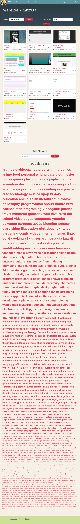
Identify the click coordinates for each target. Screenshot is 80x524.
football (38, 265)
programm (39, 496)
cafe (11, 438)
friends (7, 296)
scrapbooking (65, 480)
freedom (23, 459)
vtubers (30, 438)
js (28, 455)
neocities (26, 482)
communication (15, 488)
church (6, 486)
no (9, 402)
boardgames (33, 422)
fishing (33, 461)
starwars (47, 438)
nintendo (36, 339)
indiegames (7, 414)
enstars (74, 459)
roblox (66, 199)
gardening (10, 233)
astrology (35, 374)
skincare (26, 457)
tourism (4, 463)
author (49, 461)
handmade (22, 486)
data (4, 402)
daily (29, 498)
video (15, 228)
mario (20, 438)
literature (46, 199)
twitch (50, 409)
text (70, 461)
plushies (48, 417)
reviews (57, 313)
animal (48, 484)
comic (24, 233)
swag (67, 417)
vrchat (54, 490)
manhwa (22, 443)
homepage (60, 459)
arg (44, 238)
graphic (5, 420)
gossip (42, 504)
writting (11, 469)
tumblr (35, 443)
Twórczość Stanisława (10, 91)
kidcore (74, 461)
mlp (18, 339)
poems (15, 374)
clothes (44, 296)
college (39, 441)
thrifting (15, 467)
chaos (27, 486)
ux (18, 475)
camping (31, 482)
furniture (63, 469)
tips (44, 502)
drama (56, 455)
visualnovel (23, 469)
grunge (59, 431)
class (71, 480)
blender (21, 406)
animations (15, 383)
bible (55, 463)
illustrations (54, 480)
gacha (33, 473)
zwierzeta (43, 49)
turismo (65, 461)
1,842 (49, 70)
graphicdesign (40, 287)
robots (57, 387)
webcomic (27, 243)
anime (7, 174)
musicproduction (21, 484)
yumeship (23, 490)
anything (52, 353)
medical (11, 457)
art (9, 49)
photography (49, 179)
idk (58, 228)
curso (10, 465)
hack (33, 500)
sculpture (5, 467)
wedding (21, 467)
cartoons (25, 223)
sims (33, 492)
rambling (48, 494)
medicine (34, 390)
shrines (20, 482)
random (67, 228)
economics (38, 455)
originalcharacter (67, 488)
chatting (4, 459)
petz (24, 465)
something (31, 496)
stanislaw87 (7, 93)
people (61, 455)
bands (44, 465)
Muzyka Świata (32, 114)
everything (68, 304)
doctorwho (18, 506)
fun (56, 199)
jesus (71, 438)
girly (18, 455)
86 (49, 116)
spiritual (32, 502)
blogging (50, 223)
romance (6, 374)
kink (19, 500)
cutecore (8, 261)
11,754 (23, 47)
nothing (19, 346)
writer (14, 477)
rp (37, 402)
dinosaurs (57, 433)
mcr (21, 445)
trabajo (36, 504)
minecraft (19, 214)
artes (66, 463)
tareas (25, 498)
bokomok (6, 45)
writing (41, 174)
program (8, 278)
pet (75, 504)
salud (10, 453)
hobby (62, 399)
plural (74, 465)
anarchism (7, 431)
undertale (51, 336)
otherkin (29, 459)
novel (25, 438)
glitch (66, 475)
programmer (6, 448)
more (14, 498)
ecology (73, 455)
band (45, 357)
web (46, 214)
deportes (6, 393)
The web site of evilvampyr (61, 91)
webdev (5, 436)
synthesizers (72, 484)
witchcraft (24, 353)
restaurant (45, 459)
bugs (5, 353)
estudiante (17, 461)
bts (35, 441)
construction (60, 441)
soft (16, 475)
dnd (5, 283)
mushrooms (26, 504)
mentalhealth (8, 377)
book (71, 339)
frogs (44, 469)
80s (24, 436)
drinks (48, 504)
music (6, 49)
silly (22, 257)
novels (61, 406)
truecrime (50, 455)
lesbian (44, 428)
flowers (42, 332)
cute (5, 194)
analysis (26, 463)
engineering (10, 313)
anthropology (5, 475)
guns (19, 480)
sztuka (31, 72)
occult (38, 357)
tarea (52, 498)
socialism (24, 455)
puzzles (24, 393)
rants (69, 473)
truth (62, 475)
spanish (23, 422)
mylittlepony (29, 490)
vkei (55, 406)
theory (26, 480)
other (47, 360)
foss (29, 473)
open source (13, 519)
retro (62, 214)
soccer (55, 321)
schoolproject (11, 478)
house (67, 486)
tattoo (61, 478)
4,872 (24, 70)
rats (55, 469)
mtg (25, 494)
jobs (35, 496)
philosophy (11, 204)
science (8, 209)
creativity (53, 283)
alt (47, 436)
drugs (67, 469)
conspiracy (44, 463)
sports (49, 204)
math (29, 257)
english (66, 380)
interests (27, 368)
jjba (58, 478)
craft (22, 425)
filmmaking (67, 425)
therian (64, 450)
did (30, 467)
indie (26, 291)
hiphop (11, 411)
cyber (26, 445)
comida (40, 283)
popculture (7, 399)
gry (30, 49)
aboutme (44, 291)
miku (39, 453)
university (4, 473)
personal (28, 174)
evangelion (11, 490)
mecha (50, 506)
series (13, 283)
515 (74, 47)
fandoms (24, 343)
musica (34, 194)
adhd (11, 496)
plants (25, 300)
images (67, 441)
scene (52, 300)
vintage (46, 321)
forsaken (47, 480)
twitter (31, 486)
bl (70, 431)
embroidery (5, 494)
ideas (22, 461)
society (12, 475)
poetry (69, 189)
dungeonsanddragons (6, 504)
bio (51, 387)
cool (34, 291)
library (14, 471)
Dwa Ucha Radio (58, 45)
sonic (62, 296)
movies (69, 174)
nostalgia (55, 238)
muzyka (16, 49)
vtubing (7, 496)
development (11, 300)
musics (75, 496)
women (73, 467)
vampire (44, 484)
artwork (20, 463)
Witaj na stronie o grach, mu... (37, 45)
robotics (52, 420)
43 (24, 139)
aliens (5, 380)
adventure (27, 399)
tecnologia (8, 357)
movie (5, 336)
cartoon (46, 383)
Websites (11, 2)
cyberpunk (28, 317)
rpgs (41, 417)
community (60, 309)
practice (71, 475)
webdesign (66, 318)
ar (30, 504)
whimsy (41, 443)
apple (71, 486)
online (17, 399)
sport (36, 278)
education (10, 199)
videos (35, 233)
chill (27, 465)
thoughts (22, 332)
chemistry (14, 441)
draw (17, 450)
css (47, 270)
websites (52, 346)
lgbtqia (45, 455)
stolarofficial (56, 116)
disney (39, 484)
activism (29, 420)
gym (51, 380)
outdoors (36, 428)
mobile (55, 471)
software (57, 270)
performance (34, 484)
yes (35, 453)
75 (74, 116)
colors (10, 467)
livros (75, 463)
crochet (71, 265)
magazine (23, 475)
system (48, 368)
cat (19, 265)
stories (60, 257)
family (68, 383)
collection (39, 445)
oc (4, 238)
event (4, 445)
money (29, 346)
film (35, 199)
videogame (51, 209)
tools (59, 436)
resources (30, 402)
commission (73, 492)
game (46, 184)
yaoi (4, 367)
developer (68, 377)
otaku (49, 478)
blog (59, 174)
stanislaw (7, 95)
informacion (55, 477)
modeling (38, 459)
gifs (75, 406)
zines (37, 309)
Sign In (77, 2)
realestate (5, 438)
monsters (65, 453)
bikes (40, 482)
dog (17, 390)
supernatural (24, 450)
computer (65, 321)
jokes (36, 500)
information (16, 336)
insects (58, 450)
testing (14, 343)
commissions (34, 274)
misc (66, 431)
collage (12, 433)
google (26, 488)
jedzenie (38, 49)
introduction (24, 409)
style (30, 411)
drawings (36, 383)
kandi (54, 457)
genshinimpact (18, 473)
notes (59, 480)
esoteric (4, 477)
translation (55, 443)
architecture (9, 332)
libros (45, 411)
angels (21, 457)
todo (68, 500)
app (30, 380)
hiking (45, 387)
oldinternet (25, 500)
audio (71, 409)
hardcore (32, 465)
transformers (39, 438)
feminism (52, 428)
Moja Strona (7, 137)
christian (16, 469)
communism (23, 414)
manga (15, 189)
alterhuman (28, 471)
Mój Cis (6, 68)
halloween (61, 463)
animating (13, 494)
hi (33, 459)
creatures (23, 496)
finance (53, 357)
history (55, 194)
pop (23, 448)
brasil (65, 433)
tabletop (23, 453)
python (53, 377)
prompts (65, 494)
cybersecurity (23, 350)
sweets (38, 494)
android (50, 425)
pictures (49, 422)
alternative (8, 346)
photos (6, 325)
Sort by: (5, 19)
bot (23, 480)
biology (32, 332)
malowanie (40, 72)
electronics (10, 309)
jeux (29, 502)
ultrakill (60, 488)
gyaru (55, 393)
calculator (50, 492)
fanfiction (8, 252)
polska (20, 49)
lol (39, 406)
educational (16, 428)
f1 (63, 448)
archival (66, 504)
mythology (61, 402)
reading (50, 189)
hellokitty (6, 422)
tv (3, 243)
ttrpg (29, 309)
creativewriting (66, 490)
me (20, 283)
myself (9, 409)
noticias (28, 484)
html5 (5, 350)
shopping (40, 336)
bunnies (15, 422)
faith (45, 504)
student (38, 431)
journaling (9, 265)
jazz (15, 438)
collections (68, 502)
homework (59, 467)
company (38, 478)
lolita (49, 433)
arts (28, 261)
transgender (54, 371)
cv (54, 467)
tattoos (66, 457)
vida (57, 488)
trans (6, 287)
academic (50, 471)
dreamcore (42, 409)
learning (52, 252)
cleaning (27, 461)
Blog (61, 519)
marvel (60, 383)
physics (62, 343)
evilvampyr (56, 93)
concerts (37, 480)
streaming (67, 291)
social (14, 325)
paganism (46, 490)
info (12, 350)
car (46, 420)
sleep (64, 360)
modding (24, 390)
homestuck (14, 270)
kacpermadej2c (57, 70)
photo (56, 368)
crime (37, 488)
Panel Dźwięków (8, 114)
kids (73, 482)
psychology (53, 274)
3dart (39, 475)
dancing (44, 380)
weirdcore (57, 325)
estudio (44, 477)
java (19, 448)
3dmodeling (21, 433)
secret (32, 506)
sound (10, 459)
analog (43, 467)
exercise (20, 492)
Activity (18, 2)
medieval (10, 473)
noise (60, 411)
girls (10, 436)
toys (60, 377)
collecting (25, 374)
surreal (40, 469)
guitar (35, 300)
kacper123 (32, 47)
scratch (43, 433)
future (9, 488)
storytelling (62, 328)
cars (43, 248)
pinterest (6, 428)
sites (33, 471)
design (24, 184)
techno (4, 455)
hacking (13, 317)
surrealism (48, 457)
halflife (45, 498)
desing (65, 496)
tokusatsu (62, 504)
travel (6, 214)
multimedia (56, 445)
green (16, 457)
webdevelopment (33, 377)
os (2, 486)
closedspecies (60, 465)
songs (58, 425)
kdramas (12, 482)
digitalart (67, 278)
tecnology (50, 500)
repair (60, 492)
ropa (14, 459)
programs (44, 478)
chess (62, 390)
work (19, 368)
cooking (17, 238)
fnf (73, 399)
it (58, 318)
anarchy (25, 473)
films (62, 252)
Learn (24, 2)
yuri (44, 399)
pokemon (9, 223)
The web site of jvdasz (35, 91)
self (72, 502)
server (39, 477)
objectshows (31, 406)
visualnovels (20, 380)
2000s (37, 223)
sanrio (27, 278)
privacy (27, 417)
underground (36, 95)
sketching (5, 465)
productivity (4, 506)
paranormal (7, 417)
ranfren (47, 502)
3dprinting (37, 457)
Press (70, 519)
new (58, 490)
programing (32, 209)
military (74, 494)
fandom (12, 243)
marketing (37, 270)
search (54, 459)
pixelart (7, 274)
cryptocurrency (19, 478)
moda (24, 364)
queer (35, 238)
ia (9, 494)
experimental (45, 95)
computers (42, 218)
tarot (53, 383)
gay (4, 317)
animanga (9, 461)
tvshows (7, 360)
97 (24, 116)
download (25, 502)
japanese (36, 353)
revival (38, 486)
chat (39, 343)
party (11, 492)
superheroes (67, 478)
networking (49, 469)
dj (44, 450)
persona (5, 450)
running (42, 414)
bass (42, 498)
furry (39, 189)
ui (12, 504)
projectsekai (58, 506)
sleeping (7, 364)
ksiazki (11, 95)
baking (27, 265)
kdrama (60, 461)
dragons (16, 396)
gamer (4, 453)
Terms (52, 521)
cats (51, 174)
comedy (39, 304)
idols (19, 490)
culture (20, 261)
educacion (8, 321)
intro (11, 390)
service (51, 463)
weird (23, 313)
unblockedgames (51, 486)
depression (50, 467)
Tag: (47, 19)
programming (48, 169)
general (4, 471)
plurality (5, 443)
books (7, 179)
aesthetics (44, 313)
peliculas (64, 409)
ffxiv (17, 411)
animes (20, 377)
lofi (73, 504)
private (57, 504)
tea (9, 441)
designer (53, 494)
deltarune (24, 325)
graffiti (60, 473)
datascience (56, 496)
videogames (27, 169)
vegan (65, 498)
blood (63, 486)
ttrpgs (5, 343)
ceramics (10, 477)
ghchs (36, 380)
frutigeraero (67, 371)
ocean (49, 406)
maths (5, 433)
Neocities (5, 519)
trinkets (72, 457)
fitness (63, 339)
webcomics (10, 304)
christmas (28, 506)
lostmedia (4, 488)
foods (42, 422)
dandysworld (17, 496)
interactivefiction (27, 492)
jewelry (43, 425)
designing (71, 428)
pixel (44, 406)
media (21, 252)
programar (69, 445)
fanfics (51, 496)
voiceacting (43, 486)
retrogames (39, 471)
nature (60, 204)
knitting (36, 368)
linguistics (7, 371)
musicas (74, 506)
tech (19, 209)
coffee (42, 328)
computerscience (66, 443)
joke (57, 494)
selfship (53, 484)
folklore (41, 488)
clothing (29, 336)
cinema (69, 270)
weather (45, 453)
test (39, 243)
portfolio (28, 189)
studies (74, 500)
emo (51, 248)
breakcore (37, 411)
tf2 (31, 414)
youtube (58, 218)
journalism (34, 393)
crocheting (5, 480)
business (63, 248)
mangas (65, 473)
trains (21, 441)
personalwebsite (62, 350)
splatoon (58, 374)
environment (17, 436)
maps (32, 457)
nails (10, 480)
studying (53, 411)
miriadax (14, 484)
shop (60, 332)
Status (47, 521)
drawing (57, 184)
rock (22, 309)
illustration (29, 228)
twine (16, 425)
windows (26, 383)
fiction (38, 257)
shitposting (68, 465)
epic (27, 448)
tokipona (3, 508)
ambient (9, 471)
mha (29, 500)
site (50, 350)
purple (71, 469)
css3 (35, 486)
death (12, 420)
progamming (58, 417)
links (59, 396)
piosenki (11, 72)
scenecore (18, 417)
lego (62, 445)
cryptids (35, 475)
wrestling (20, 420)
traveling (72, 402)
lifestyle (16, 291)
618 (24, 93)
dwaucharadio (57, 47)
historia (70, 450)
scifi (41, 261)
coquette (28, 387)
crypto (71, 346)
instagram (50, 482)
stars (36, 414)
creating (63, 482)
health (71, 252)
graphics (51, 265)
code (53, 296)
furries (30, 357)
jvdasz (31, 93)
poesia (17, 494)
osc (72, 396)
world (4, 461)
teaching (6, 396)
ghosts (53, 475)
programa (5, 469)
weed (48, 450)
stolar (74, 118)
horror (35, 184)
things (20, 431)
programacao (20, 471)
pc (75, 438)
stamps (37, 387)
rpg (15, 296)
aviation (45, 471)
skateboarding (9, 387)
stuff (5, 257)
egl (33, 467)
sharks (42, 436)
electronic (46, 431)
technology (19, 194)
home (4, 411)
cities (70, 504)
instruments (69, 506)
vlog (17, 445)
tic (65, 506)
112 (74, 93)
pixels (5, 390)
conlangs (64, 500)
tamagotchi (40, 500)
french (58, 482)
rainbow (56, 498)
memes (60, 233)
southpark (33, 450)
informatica (8, 328)
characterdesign (48, 396)
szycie (47, 72)
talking (61, 477)
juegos (62, 353)
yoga (16, 443)
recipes (24, 411)
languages (53, 304)
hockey (31, 463)
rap (65, 374)
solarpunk (42, 506)
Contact (58, 521)
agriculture (37, 506)
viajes (7, 492)
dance (45, 278)
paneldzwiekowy (8, 116)
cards (36, 482)
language (63, 336)
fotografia (46, 441)
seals (17, 486)
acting (4, 441)
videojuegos (23, 218)
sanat (10, 486)
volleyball (61, 428)
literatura (16, 453)
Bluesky (27, 519)
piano (15, 409)
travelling (27, 428)
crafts (47, 243)
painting (56, 261)
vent (70, 433)
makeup (29, 283)
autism (62, 357)
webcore (70, 313)
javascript (26, 304)
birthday (37, 399)
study (32, 313)
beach (32, 498)
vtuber (34, 325)
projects (55, 360)
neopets (43, 494)
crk (45, 488)
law (3, 409)
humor (15, 393)
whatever (32, 445)
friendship (37, 467)
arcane (36, 502)
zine (69, 399)
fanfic (46, 377)
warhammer (19, 502)
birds (44, 350)
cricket (18, 459)
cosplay (25, 339)
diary (6, 228)
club (71, 500)
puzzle (50, 374)
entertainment (28, 296)
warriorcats (47, 445)
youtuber (35, 490)
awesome (29, 425)
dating (72, 490)
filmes (53, 450)
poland (12, 49)
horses (14, 448)
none (59, 420)
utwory (15, 72)
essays (58, 380)
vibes (9, 502)
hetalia (60, 494)
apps (35, 371)
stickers (68, 436)
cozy (31, 448)
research (20, 357)
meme (71, 374)
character (14, 480)
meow (33, 409)
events (60, 364)
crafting (13, 353)
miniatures (21, 504)
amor (56, 409)
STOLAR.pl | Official (59, 114)
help (31, 441)
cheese (7, 498)
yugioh (46, 506)
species (33, 478)
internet (47, 233)
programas (67, 455)
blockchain (72, 471)
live (17, 482)
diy (41, 95)
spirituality (45, 325)
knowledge (67, 467)
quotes (24, 477)
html (69, 204)
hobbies (51, 332)
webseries (34, 477)
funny (6, 291)
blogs (35, 328)
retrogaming (38, 448)
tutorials (38, 473)
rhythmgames (32, 488)
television (34, 364)
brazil (26, 467)
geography (28, 431)
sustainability (54, 473)
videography (57, 448)
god (53, 431)
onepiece (66, 477)
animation (10, 184)
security (35, 396)
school (7, 218)
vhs (50, 459)
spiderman (68, 482)
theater (26, 441)
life (69, 214)
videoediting (47, 448)
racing (15, 465)
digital (71, 343)
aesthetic (32, 248)
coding (70, 184)
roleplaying (52, 399)
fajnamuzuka (7, 70)
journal (58, 243)
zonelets (68, 406)
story (43, 300)
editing (64, 287)
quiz (16, 490)
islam (3, 496)
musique (52, 502)
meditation (9, 484)
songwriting (61, 498)
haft (45, 72)
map (14, 506)
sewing (47, 309)
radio (59, 49)
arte (5, 189)
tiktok (71, 453)
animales (54, 461)
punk (61, 265)
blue (50, 436)
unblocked (29, 436)
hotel (60, 502)
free (11, 380)
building (4, 478)
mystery (25, 396)
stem (33, 504)
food (16, 174)
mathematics (65, 393)
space (14, 257)
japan (73, 336)
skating (11, 450)
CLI (57, 519)
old (63, 436)
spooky (69, 494)
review (54, 478)
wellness (43, 473)
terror (53, 488)
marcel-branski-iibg (34, 70)
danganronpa (53, 414)
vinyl (61, 490)
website (48, 257)
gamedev (35, 214)
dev (29, 433)
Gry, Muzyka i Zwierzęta (60, 68)
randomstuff (37, 498)
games (66, 169)
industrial (49, 488)
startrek (45, 482)
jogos (14, 406)
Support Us (32, 2)
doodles (56, 492)
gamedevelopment (32, 360)
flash (9, 445)
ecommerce (7, 425)
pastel (73, 448)
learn (65, 459)
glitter (64, 502)
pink (42, 228)
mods (48, 473)
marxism (45, 492)
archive (67, 274)
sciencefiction (65, 471)
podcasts (52, 453)
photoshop (4, 502)
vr (9, 367)
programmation (38, 492)
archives (31, 480)
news (29, 252)
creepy (11, 443)
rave (54, 506)
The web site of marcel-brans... (37, 68)
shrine (67, 414)
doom (53, 441)
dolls (43, 364)
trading (40, 450)
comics (65, 179)
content (57, 484)
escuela (67, 448)
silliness (61, 496)
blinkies (62, 346)
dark (66, 411)
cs (74, 480)
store (54, 436)
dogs (51, 228)
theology (19, 477)
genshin (28, 371)
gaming (19, 179)
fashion (32, 179)
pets (28, 328)
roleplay (63, 300)
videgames (53, 504)
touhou (52, 390)
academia (39, 465)
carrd (20, 387)
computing (59, 438)
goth (26, 270)
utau (68, 422)
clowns (37, 436)
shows (55, 278)
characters (67, 283)
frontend (15, 492)
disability (40, 490)
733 (74, 70)
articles (61, 484)
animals (25, 199)
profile (16, 364)
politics (66, 209)
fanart (55, 291)
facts (27, 496)
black (16, 500)
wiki (43, 374)
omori (36, 425)
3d (4, 270)
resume (51, 364)
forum (58, 453)
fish (68, 368)
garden (48, 475)
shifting (3, 498)
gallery (66, 396)
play (55, 482)
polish (66, 49)
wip (44, 353)
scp (21, 500)
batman (44, 475)
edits (63, 506)
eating (29, 469)
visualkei (29, 494)
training (21, 488)
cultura (71, 463)
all (42, 368)
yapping (58, 475)
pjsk (15, 414)
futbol (68, 364)
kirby (37, 461)
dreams (43, 371)
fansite (42, 402)
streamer (10, 506)
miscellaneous (5, 500)
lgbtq (55, 287)
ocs (60, 189)
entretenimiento (46, 496)
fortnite (44, 390)
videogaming (51, 465)
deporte (35, 433)
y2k (27, 238)
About (47, 519)
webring (45, 500)
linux (71, 233)
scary (58, 469)
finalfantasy (70, 496)
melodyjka (7, 139)
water (29, 477)
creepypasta (17, 402)
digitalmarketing (12, 463)
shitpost (66, 484)
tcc (33, 455)
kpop (45, 194)
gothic (5, 383)
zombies (41, 502)
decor (14, 486)
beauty (40, 318)
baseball (29, 443)
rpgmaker (29, 475)
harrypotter (27, 478)
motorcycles (58, 500)
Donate (52, 519)
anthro (48, 498)
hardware (30, 453)
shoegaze (58, 486)
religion (24, 287)
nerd (43, 457)
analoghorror (5, 482)
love (54, 214)
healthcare (43, 461)
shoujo (69, 498)
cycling (49, 477)
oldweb (68, 325)
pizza (68, 390)
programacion (32, 204)
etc (47, 261)
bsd (62, 457)
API (65, 519)
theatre (17, 360)
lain (14, 367)
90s (35, 261)
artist (18, 278)
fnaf (17, 321)
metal (14, 287)
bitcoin (66, 438)
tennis (19, 465)
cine (14, 431)
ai (8, 238)
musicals (6, 406)
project (51, 328)
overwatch (21, 498)
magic (5, 339)
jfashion (51, 402)
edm (69, 459)
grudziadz (16, 95)
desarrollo (23, 506)
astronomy (40, 346)
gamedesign (68, 387)
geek (17, 498)
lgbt (16, 274)
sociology (37, 463)
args (13, 445)
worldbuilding (13, 248)
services (48, 443)
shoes (58, 457)
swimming (5, 457)
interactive (45, 393)
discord (20, 328)
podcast (34, 417)
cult (11, 498)
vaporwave (70, 332)
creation (35, 469)
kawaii (68, 238)
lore (12, 339)
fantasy (64, 223)
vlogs (50, 490)
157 (49, 47)
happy (54, 500)
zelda (22, 494)
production (67, 420)
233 (49, 93)
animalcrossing (65, 492)
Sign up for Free (67, 2)
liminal (3, 484)
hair (59, 471)
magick (33, 494)
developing (11, 500)
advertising (4, 490)
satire (3, 492)
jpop (53, 438)
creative (46, 339)
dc (30, 455)
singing (36, 350)
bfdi (61, 414)
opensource (12, 455)
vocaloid (40, 252)
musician (16, 504)
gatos (63, 368)
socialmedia (59, 422)
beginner (56, 502)
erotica (71, 477)
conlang (42, 480)
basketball (50, 318)
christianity (39, 420)
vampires (18, 371)
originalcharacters (31, 321)
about (55, 339)
